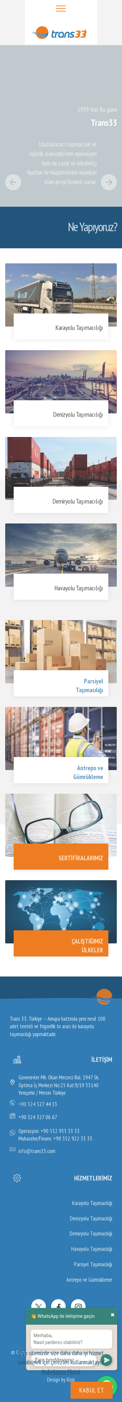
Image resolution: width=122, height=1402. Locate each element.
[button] (13, 182)
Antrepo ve (90, 773)
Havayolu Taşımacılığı (78, 590)
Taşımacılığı (89, 695)
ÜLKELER (92, 955)
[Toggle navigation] (61, 8)
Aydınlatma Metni (61, 1371)
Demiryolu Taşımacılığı (77, 504)
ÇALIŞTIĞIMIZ (87, 946)
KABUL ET (91, 1390)
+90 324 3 (29, 1106)
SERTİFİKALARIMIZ (81, 860)
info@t (26, 1153)
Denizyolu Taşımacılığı (78, 417)
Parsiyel (93, 686)
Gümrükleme (88, 782)
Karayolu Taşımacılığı (79, 330)
